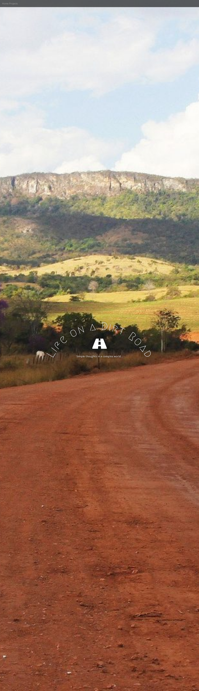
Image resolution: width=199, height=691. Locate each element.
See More (99, 368)
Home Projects (10, 3)
